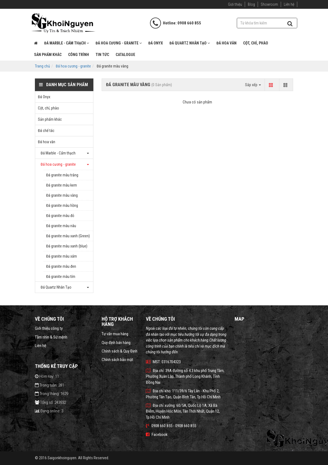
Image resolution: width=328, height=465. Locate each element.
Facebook (157, 434)
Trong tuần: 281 (49, 385)
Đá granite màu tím (60, 276)
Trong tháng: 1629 (51, 393)
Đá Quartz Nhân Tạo (189, 43)
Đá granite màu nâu (61, 226)
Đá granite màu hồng (62, 205)
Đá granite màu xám (61, 256)
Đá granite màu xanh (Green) (68, 236)
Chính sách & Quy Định (119, 351)
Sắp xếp (253, 85)
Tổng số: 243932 (50, 402)
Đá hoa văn (226, 43)
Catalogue (125, 54)
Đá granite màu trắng (62, 175)
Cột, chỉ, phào (255, 43)
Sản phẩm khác (48, 54)
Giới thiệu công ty (49, 328)
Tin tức (102, 54)
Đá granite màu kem (61, 185)
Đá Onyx (155, 43)
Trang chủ (42, 66)
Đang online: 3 (49, 410)
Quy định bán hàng (116, 342)
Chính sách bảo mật (117, 359)
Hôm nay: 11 (47, 376)
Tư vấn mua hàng (115, 333)
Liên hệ (289, 4)
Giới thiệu (235, 4)
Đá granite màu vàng (62, 195)
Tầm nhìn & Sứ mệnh (51, 337)
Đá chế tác (46, 130)
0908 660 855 (189, 23)
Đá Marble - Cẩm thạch (66, 43)
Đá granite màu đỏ (60, 215)
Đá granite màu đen (61, 266)
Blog (251, 4)
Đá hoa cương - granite (119, 43)
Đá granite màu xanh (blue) (66, 246)
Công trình (78, 54)
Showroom (269, 4)
